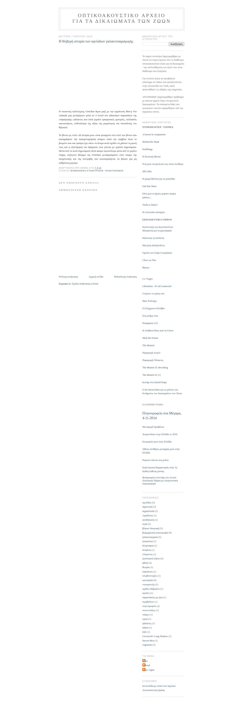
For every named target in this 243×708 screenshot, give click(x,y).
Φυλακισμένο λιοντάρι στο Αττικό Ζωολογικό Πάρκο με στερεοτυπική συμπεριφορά (160, 480)
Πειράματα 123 (150, 323)
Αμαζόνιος (147, 515)
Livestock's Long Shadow (155, 636)
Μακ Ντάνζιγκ (149, 300)
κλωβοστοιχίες (149, 575)
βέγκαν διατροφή (150, 528)
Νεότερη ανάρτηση (68, 276)
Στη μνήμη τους (150, 315)
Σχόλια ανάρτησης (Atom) (85, 283)
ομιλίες (145, 593)
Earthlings (147, 149)
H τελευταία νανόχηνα (153, 212)
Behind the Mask (150, 141)
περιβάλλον (148, 601)
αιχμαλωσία (148, 511)
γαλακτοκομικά (114, 171)
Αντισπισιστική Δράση (153, 690)
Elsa (145, 660)
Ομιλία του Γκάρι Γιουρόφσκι (157, 252)
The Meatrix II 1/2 (151, 374)
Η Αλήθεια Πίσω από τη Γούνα (157, 330)
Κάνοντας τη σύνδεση (153, 238)
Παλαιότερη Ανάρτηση (125, 276)
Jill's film (146, 171)
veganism (147, 644)
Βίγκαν (145, 267)
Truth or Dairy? (150, 204)
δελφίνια (146, 549)
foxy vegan (148, 669)
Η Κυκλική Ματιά (151, 156)
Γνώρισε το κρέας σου (153, 293)
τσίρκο (145, 614)
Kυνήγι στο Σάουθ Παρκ (154, 382)
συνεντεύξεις (148, 610)
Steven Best (148, 640)
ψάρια (145, 627)
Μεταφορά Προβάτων (153, 426)
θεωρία (145, 567)
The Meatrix (148, 345)
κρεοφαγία (147, 580)
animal (146, 665)
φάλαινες (146, 623)
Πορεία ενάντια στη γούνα (155, 460)
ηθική (145, 562)
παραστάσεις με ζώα (152, 597)
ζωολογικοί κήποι (151, 558)
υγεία (145, 619)
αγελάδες (146, 502)
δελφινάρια (147, 545)
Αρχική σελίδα (96, 276)
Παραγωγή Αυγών (151, 352)
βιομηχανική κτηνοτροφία (87, 171)
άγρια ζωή (147, 506)
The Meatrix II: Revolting (155, 367)
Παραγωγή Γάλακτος (152, 360)
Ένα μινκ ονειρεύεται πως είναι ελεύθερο (162, 164)
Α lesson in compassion (154, 134)
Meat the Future (150, 337)
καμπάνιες (147, 571)
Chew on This (149, 260)
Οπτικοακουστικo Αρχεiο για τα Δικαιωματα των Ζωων (122, 18)
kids (144, 631)
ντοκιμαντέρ (148, 584)
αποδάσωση (148, 519)
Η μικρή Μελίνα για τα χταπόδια (158, 178)
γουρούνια (147, 541)
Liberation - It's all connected (156, 286)
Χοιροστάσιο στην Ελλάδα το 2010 (159, 434)
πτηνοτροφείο (149, 606)
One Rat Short (149, 186)
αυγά (144, 524)
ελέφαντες (147, 554)
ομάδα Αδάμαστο (151, 588)
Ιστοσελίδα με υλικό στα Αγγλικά (158, 685)
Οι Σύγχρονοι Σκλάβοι (153, 308)
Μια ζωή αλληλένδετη (153, 245)
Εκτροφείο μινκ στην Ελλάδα (157, 441)
